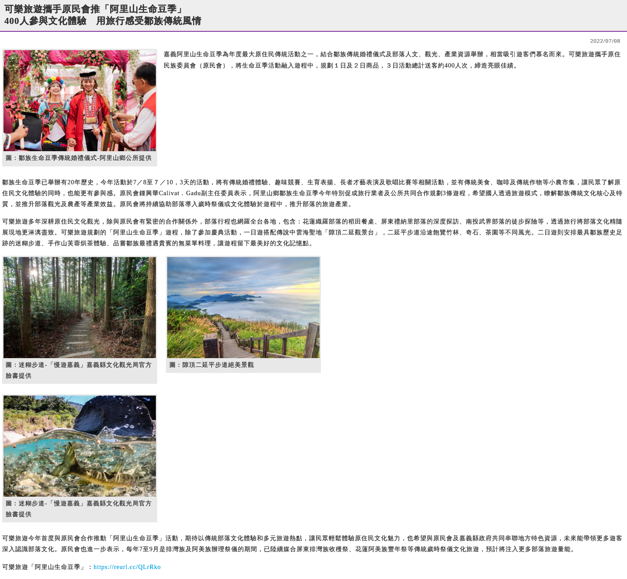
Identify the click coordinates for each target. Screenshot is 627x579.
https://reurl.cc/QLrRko (127, 567)
